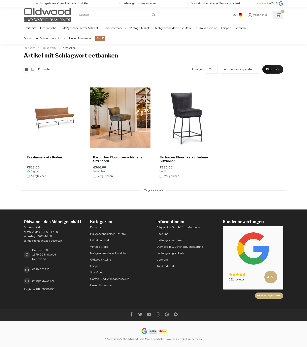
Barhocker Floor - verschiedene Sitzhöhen (184, 159)
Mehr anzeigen (268, 296)
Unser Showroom (80, 38)
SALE (100, 38)
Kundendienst (165, 266)
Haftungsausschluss (170, 240)
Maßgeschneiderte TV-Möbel (174, 28)
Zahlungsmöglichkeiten (171, 253)
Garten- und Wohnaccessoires (43, 38)
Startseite (30, 28)
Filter (272, 69)
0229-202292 (40, 269)
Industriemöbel (114, 28)
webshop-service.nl (191, 339)
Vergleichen (38, 176)
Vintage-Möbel (139, 28)
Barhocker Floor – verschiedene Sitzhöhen (117, 159)
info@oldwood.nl (43, 281)
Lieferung (163, 260)
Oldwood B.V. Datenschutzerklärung (180, 247)
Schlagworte (49, 48)
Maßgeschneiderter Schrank (81, 28)
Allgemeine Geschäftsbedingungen (179, 227)
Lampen (226, 28)
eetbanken (69, 48)
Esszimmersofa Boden (44, 157)
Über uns (162, 234)
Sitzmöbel (241, 28)
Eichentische (48, 28)
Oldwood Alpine (206, 28)
